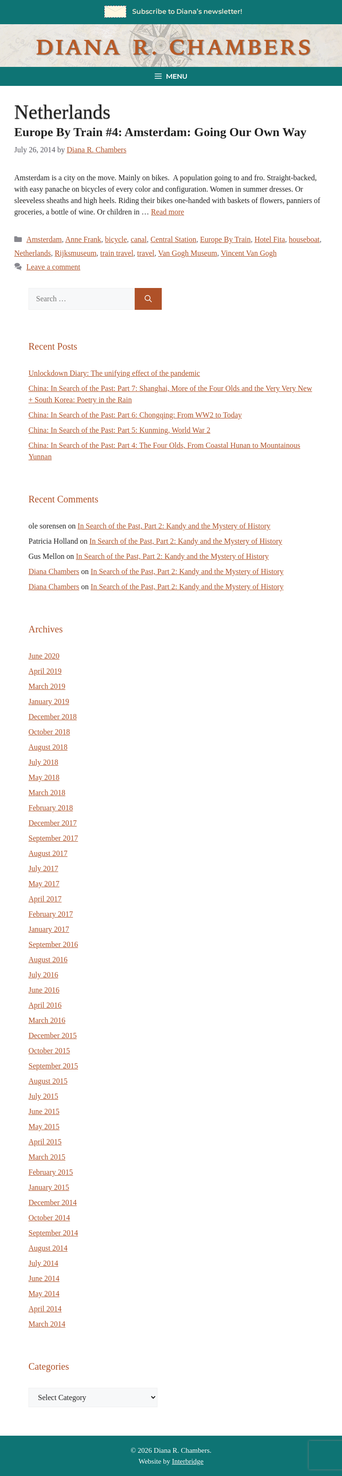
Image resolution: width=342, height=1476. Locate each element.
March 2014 (46, 1324)
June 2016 (43, 990)
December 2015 (52, 1035)
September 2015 (53, 1066)
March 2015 (46, 1157)
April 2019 (45, 671)
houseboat (304, 239)
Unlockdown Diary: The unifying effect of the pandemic (114, 373)
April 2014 (45, 1309)
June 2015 (43, 1111)
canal (139, 239)
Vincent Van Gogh (249, 253)
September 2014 (53, 1233)
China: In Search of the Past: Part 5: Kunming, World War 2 (119, 430)
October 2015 (49, 1051)
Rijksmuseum (75, 253)
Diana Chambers (53, 571)
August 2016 (47, 960)
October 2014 (49, 1218)
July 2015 (43, 1096)
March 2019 (46, 686)
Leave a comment (54, 267)
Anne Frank (83, 239)
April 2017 (45, 899)
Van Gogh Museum (187, 253)
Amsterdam (44, 239)
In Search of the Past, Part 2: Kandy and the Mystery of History (174, 526)
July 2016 (43, 975)
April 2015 (45, 1142)
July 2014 (43, 1263)
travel (145, 253)
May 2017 (43, 884)
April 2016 (45, 1005)
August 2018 (47, 747)
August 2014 (47, 1248)
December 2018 (52, 717)
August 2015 (47, 1081)
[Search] (148, 299)
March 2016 (46, 1020)
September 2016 (53, 944)
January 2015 (48, 1187)
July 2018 (43, 762)
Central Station (173, 239)
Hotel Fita (269, 239)
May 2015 (43, 1127)
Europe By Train (225, 239)
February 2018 (50, 808)
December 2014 (52, 1202)
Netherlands (32, 253)
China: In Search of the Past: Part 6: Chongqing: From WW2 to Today (135, 415)
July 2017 (43, 868)
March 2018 (46, 793)
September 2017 (53, 838)
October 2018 (49, 732)
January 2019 (48, 701)
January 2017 (48, 929)
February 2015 (50, 1172)
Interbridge (187, 1461)
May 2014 (43, 1294)
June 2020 (43, 656)
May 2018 (43, 777)
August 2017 (47, 853)
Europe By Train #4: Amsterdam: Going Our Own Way (160, 132)
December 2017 (52, 823)
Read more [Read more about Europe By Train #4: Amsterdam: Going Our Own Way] (167, 212)
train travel (116, 253)
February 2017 (50, 914)
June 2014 (43, 1278)
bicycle (116, 239)
